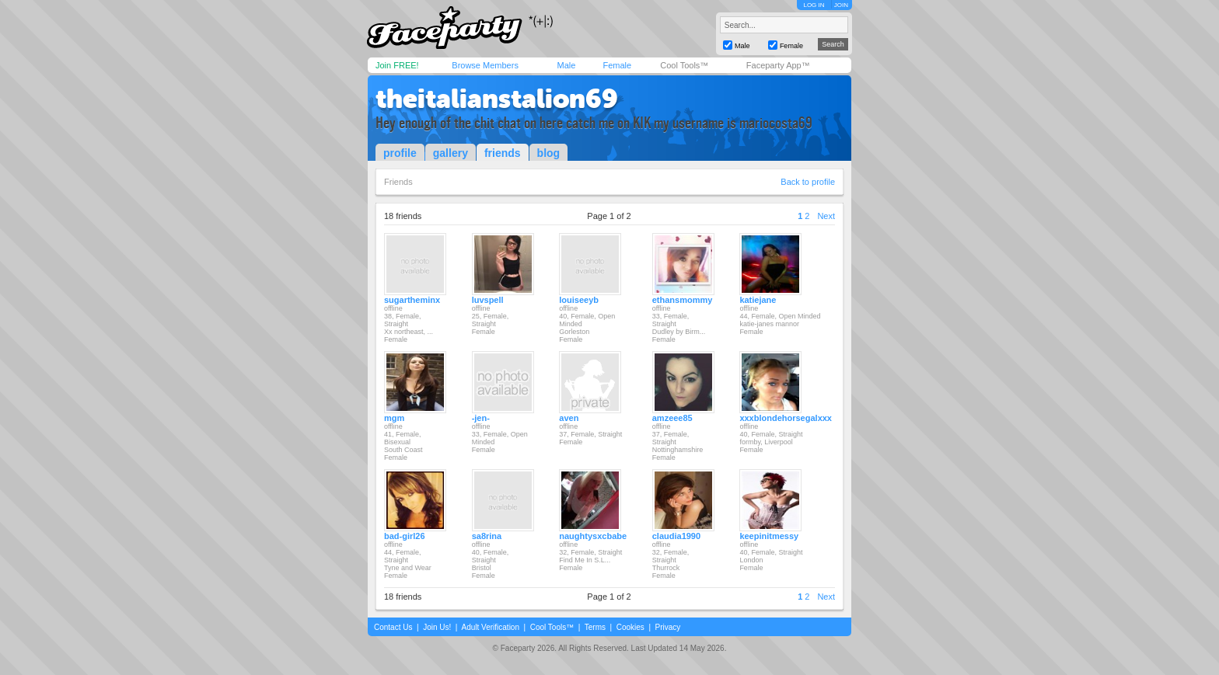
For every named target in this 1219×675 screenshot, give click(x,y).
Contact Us (393, 627)
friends (502, 153)
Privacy (668, 627)
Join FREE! (397, 65)
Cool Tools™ (684, 65)
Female (617, 65)
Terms (595, 627)
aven (568, 418)
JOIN (841, 5)
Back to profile (808, 181)
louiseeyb (579, 299)
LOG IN (813, 5)
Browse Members (485, 65)
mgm (394, 418)
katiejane (757, 299)
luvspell (488, 299)
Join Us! (437, 627)
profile (400, 153)
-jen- (481, 418)
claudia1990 (676, 536)
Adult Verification (490, 627)
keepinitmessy (768, 536)
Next (826, 216)
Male (566, 65)
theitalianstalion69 (496, 98)
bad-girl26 (404, 536)
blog (549, 153)
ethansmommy (682, 299)
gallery (450, 153)
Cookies (630, 627)
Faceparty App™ (778, 65)
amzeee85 (672, 418)
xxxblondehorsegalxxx (785, 418)
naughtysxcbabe (593, 536)
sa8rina (487, 536)
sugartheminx (412, 299)
